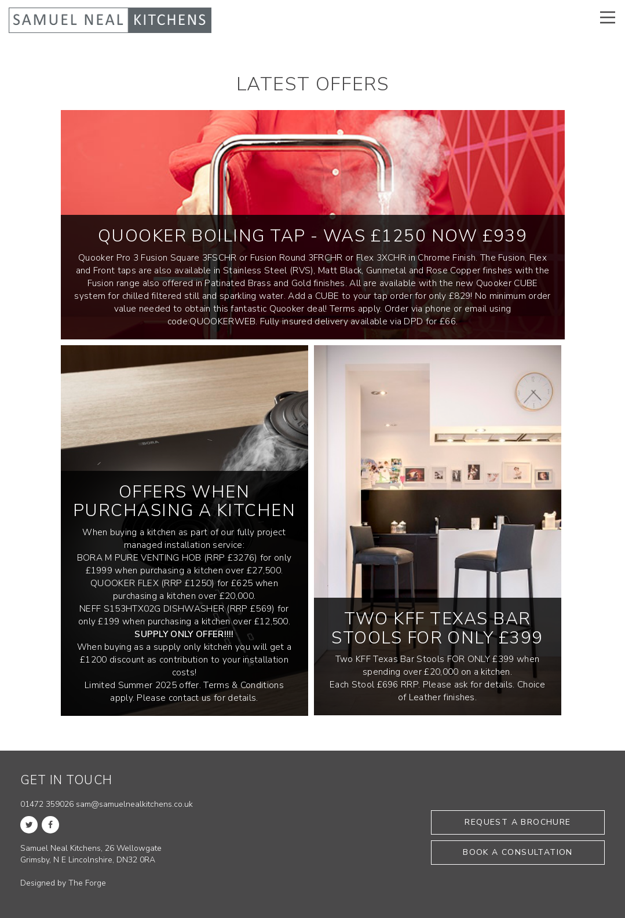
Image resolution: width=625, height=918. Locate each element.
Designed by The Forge (63, 882)
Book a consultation (518, 852)
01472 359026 (47, 804)
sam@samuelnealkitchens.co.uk (134, 804)
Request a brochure (518, 822)
